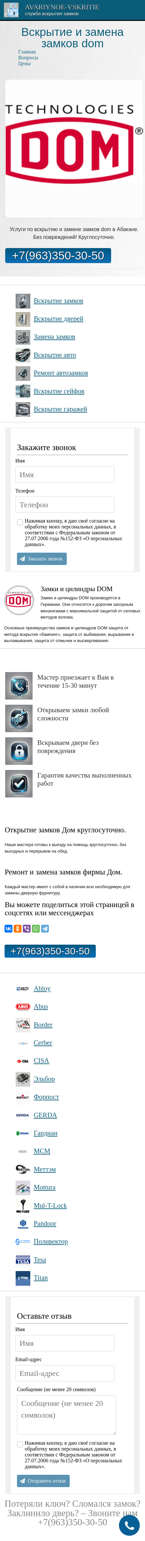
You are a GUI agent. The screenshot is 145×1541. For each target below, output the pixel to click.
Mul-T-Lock (41, 1206)
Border (34, 1025)
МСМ (33, 1151)
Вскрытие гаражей (51, 409)
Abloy (33, 989)
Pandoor (36, 1224)
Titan (32, 1278)
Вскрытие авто (46, 355)
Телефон (24, 491)
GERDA (36, 1115)
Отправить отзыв (46, 1481)
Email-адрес (28, 1359)
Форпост (37, 1097)
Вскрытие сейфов (50, 391)
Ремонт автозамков (52, 373)
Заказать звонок (45, 558)
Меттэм (36, 1169)
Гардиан (36, 1133)
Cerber (34, 1043)
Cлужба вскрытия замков (52, 13)
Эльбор (35, 1079)
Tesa (31, 1260)
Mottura (35, 1188)
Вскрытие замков (49, 301)
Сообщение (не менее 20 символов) (56, 1389)
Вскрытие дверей (49, 319)
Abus (32, 1007)
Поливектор (42, 1242)
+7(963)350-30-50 (58, 255)
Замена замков (45, 337)
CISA (32, 1061)
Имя (20, 461)
